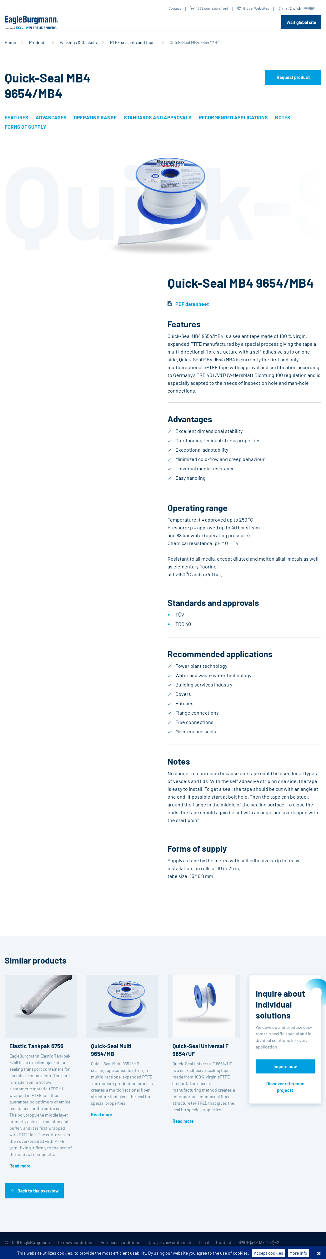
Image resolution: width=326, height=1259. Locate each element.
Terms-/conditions (75, 1242)
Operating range (95, 117)
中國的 (309, 8)
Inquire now (285, 1066)
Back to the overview (38, 1190)
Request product (293, 77)
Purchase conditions (120, 1242)
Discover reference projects (285, 1087)
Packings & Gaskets (78, 42)
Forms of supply (25, 127)
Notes (282, 117)
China (282, 8)
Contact (174, 8)
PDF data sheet (192, 304)
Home (10, 42)
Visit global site (301, 22)
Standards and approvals (158, 117)
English (295, 8)
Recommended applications (233, 117)
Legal (204, 1242)
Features (16, 117)
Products (38, 42)
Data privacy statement (170, 1242)
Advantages (51, 117)
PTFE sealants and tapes (133, 42)
